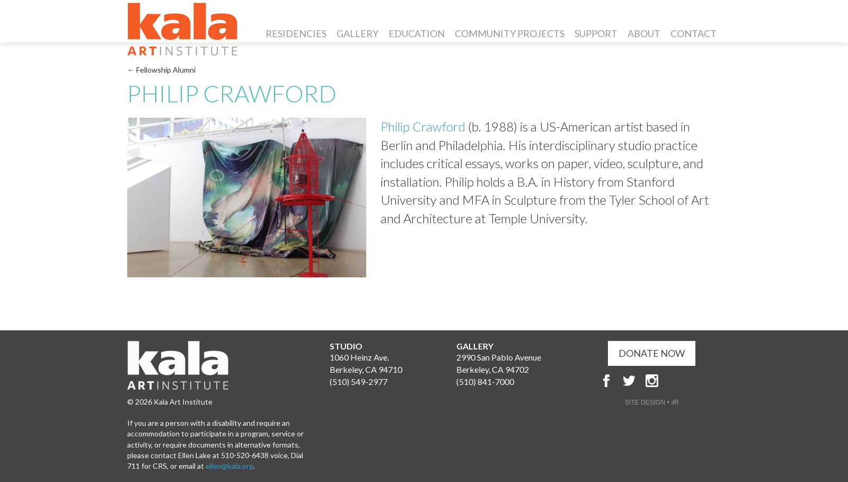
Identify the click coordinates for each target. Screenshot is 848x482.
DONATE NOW (652, 353)
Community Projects (509, 33)
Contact (693, 33)
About (644, 33)
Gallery (357, 33)
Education (416, 33)
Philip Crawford (423, 126)
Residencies (296, 33)
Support (596, 33)
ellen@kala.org (229, 465)
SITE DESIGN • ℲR (652, 402)
